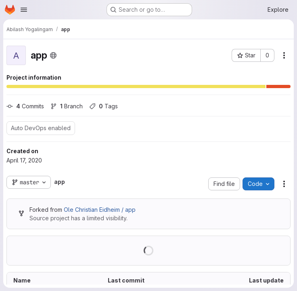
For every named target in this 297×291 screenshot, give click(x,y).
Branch (66, 106)
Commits (25, 106)
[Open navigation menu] (23, 9)
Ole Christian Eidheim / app (100, 209)
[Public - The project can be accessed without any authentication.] (53, 55)
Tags (103, 106)
